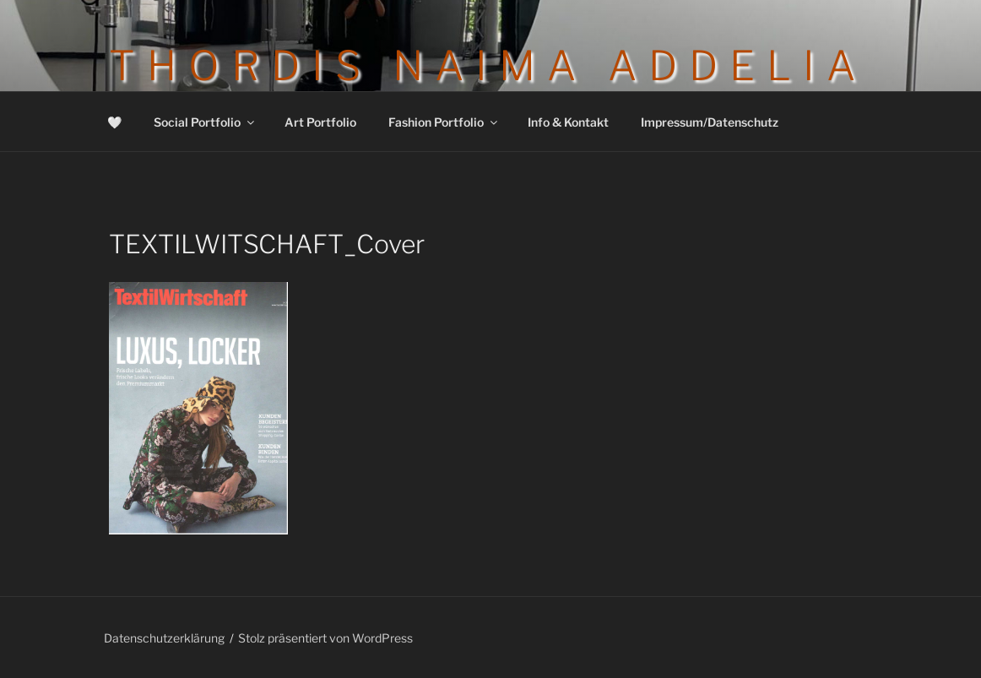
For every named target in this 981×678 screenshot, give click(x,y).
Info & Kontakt (568, 122)
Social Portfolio (205, 122)
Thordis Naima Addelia (488, 65)
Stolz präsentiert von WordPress (325, 638)
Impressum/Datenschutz (709, 122)
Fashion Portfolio (444, 122)
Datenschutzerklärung (164, 638)
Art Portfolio (320, 122)
